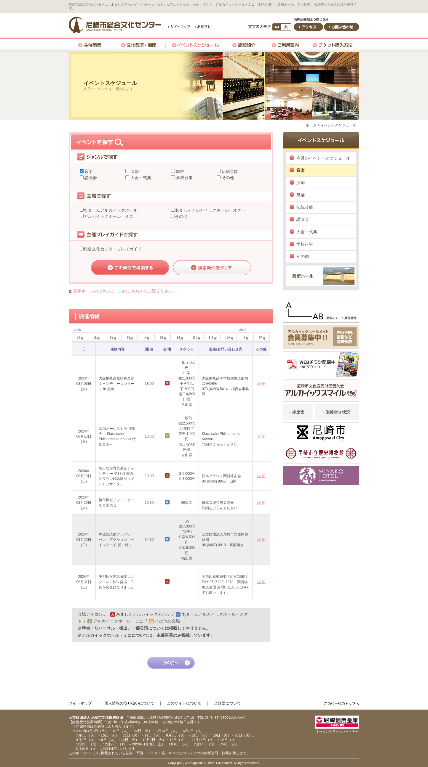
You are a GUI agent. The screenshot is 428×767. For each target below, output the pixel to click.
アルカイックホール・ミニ (108, 216)
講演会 (90, 177)
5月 (113, 337)
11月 (212, 337)
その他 (227, 177)
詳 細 (261, 384)
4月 (96, 337)
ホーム (311, 125)
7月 (146, 337)
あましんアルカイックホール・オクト (210, 210)
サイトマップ (80, 703)
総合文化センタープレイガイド (113, 249)
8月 (162, 337)
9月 (179, 337)
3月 (76, 335)
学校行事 (184, 177)
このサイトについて (184, 703)
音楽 (88, 171)
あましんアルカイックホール (111, 210)
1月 (241, 335)
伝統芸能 (229, 171)
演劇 (134, 171)
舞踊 (179, 171)
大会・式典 (140, 177)
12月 (229, 337)
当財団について (227, 703)
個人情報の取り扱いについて (129, 703)
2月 (261, 337)
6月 (129, 337)
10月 (196, 337)
